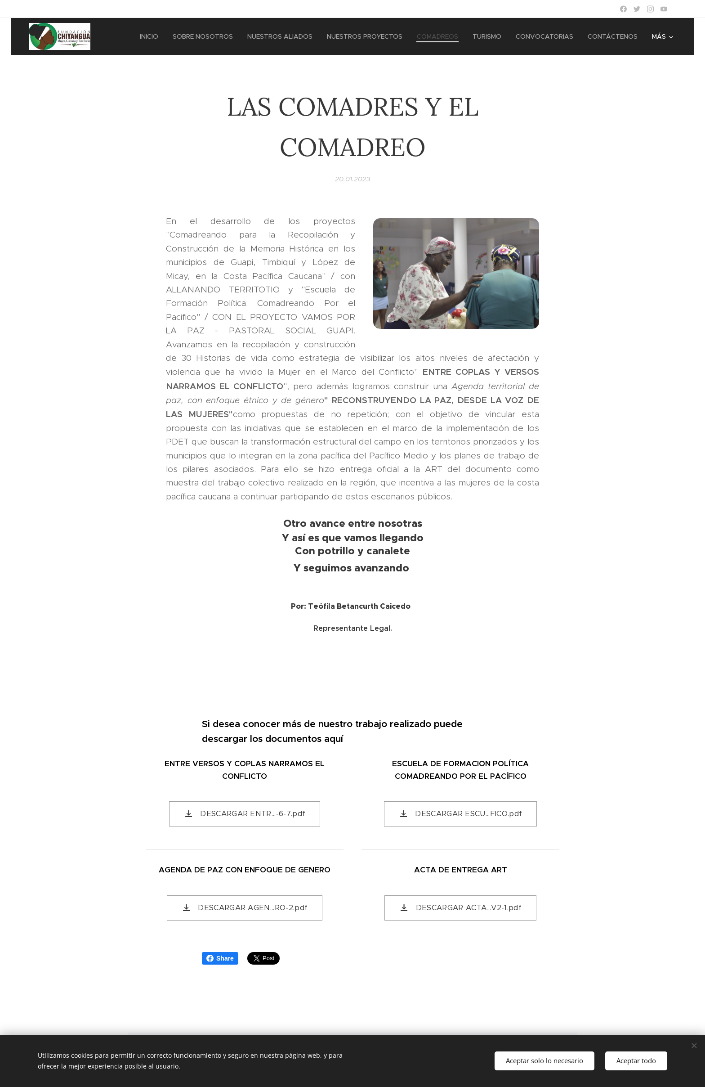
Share (220, 958)
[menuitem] (151, 36)
